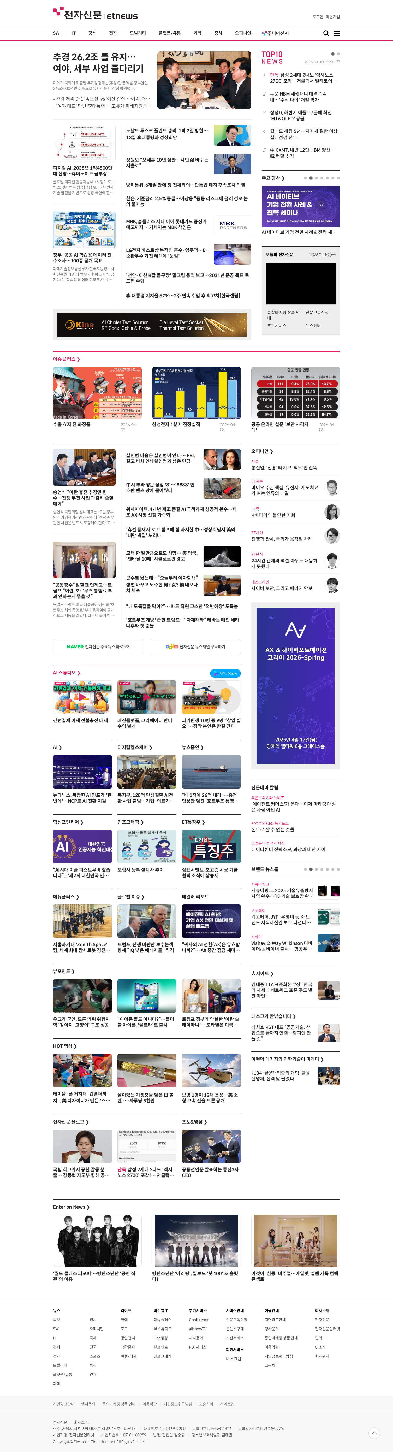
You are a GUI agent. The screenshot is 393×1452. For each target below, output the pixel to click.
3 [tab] (316, 178)
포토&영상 (194, 1122)
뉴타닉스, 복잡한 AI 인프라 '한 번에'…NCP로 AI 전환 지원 (82, 798)
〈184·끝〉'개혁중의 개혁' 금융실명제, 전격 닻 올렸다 (280, 1076)
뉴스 (56, 1310)
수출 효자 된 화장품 (72, 424)
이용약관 (272, 1347)
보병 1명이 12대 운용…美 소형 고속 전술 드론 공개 (210, 1098)
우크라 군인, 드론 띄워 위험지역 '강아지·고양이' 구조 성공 (81, 1022)
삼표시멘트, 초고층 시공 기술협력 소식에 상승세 (210, 873)
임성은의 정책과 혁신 (268, 843)
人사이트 (262, 974)
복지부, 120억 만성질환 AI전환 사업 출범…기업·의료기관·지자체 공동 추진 (145, 801)
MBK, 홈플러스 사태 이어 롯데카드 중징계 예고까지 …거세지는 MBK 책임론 (166, 224)
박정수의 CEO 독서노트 (270, 823)
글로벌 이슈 (131, 897)
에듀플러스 (66, 897)
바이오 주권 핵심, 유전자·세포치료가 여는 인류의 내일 (284, 490)
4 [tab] (321, 178)
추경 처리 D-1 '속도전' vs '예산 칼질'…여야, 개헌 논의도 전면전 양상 (122, 99)
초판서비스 (276, 325)
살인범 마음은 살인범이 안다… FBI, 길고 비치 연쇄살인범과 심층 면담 (160, 458)
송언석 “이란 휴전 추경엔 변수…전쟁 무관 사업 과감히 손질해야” (83, 498)
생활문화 (128, 1347)
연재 (93, 1374)
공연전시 (128, 1338)
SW (56, 33)
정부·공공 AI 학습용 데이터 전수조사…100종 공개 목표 (82, 258)
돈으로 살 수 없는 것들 (272, 830)
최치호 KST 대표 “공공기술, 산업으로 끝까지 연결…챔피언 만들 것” (281, 1033)
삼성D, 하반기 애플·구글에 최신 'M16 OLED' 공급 (301, 116)
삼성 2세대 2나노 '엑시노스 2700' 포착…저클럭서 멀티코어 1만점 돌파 (303, 78)
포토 (124, 1328)
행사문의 (272, 1328)
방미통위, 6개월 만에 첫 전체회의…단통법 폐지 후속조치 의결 (185, 185)
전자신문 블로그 (71, 1122)
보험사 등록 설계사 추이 (140, 870)
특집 (93, 1365)
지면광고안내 (275, 1319)
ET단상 (257, 554)
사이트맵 (227, 1404)
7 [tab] (338, 178)
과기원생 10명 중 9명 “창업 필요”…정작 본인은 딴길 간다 (211, 723)
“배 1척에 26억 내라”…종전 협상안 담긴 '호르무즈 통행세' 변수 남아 (211, 801)
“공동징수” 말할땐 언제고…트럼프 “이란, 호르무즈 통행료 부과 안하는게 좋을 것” (82, 590)
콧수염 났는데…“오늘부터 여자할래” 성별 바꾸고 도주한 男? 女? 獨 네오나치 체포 (162, 584)
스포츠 (95, 1356)
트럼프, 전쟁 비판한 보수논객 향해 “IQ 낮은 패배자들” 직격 (145, 947)
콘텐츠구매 (235, 1328)
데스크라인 (260, 582)
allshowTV (198, 1328)
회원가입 (333, 16)
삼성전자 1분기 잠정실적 (176, 424)
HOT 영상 (65, 1046)
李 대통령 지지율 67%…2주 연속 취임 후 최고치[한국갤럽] (183, 296)
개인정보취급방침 (279, 1356)
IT (74, 33)
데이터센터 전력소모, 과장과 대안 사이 (288, 850)
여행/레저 (128, 1356)
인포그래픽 (130, 822)
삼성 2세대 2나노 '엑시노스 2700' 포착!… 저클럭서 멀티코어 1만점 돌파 (145, 1175)
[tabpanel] (301, 116)
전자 (113, 33)
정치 (218, 33)
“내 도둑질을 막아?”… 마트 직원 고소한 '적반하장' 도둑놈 (182, 606)
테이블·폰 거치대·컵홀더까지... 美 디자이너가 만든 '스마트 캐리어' (81, 1100)
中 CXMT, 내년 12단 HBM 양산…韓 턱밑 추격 (302, 153)
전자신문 (322, 1319)
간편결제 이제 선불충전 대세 (80, 721)
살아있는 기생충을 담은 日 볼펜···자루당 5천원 (145, 1098)
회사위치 (322, 1356)
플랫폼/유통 (170, 33)
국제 (93, 1338)
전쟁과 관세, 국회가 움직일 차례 (282, 539)
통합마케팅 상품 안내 (281, 1338)
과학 (197, 33)
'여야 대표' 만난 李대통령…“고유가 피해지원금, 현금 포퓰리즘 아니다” (124, 106)
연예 (124, 1319)
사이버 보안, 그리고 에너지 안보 (282, 588)
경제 (92, 33)
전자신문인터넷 (327, 1328)
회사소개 (81, 1422)
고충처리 (272, 1365)
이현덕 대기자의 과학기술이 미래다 (287, 1059)
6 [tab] (332, 178)
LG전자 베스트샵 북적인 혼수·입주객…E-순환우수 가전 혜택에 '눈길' (166, 253)
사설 (254, 461)
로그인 (318, 16)
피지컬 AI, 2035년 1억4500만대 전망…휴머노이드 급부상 (82, 171)
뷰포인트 (64, 971)
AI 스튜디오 (67, 673)
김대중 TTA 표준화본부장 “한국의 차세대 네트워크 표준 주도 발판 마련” (282, 990)
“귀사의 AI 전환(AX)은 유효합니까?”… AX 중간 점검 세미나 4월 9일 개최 (211, 950)
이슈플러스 (162, 1319)
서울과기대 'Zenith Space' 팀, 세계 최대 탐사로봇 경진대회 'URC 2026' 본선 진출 (81, 950)
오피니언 (243, 33)
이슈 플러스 (66, 359)
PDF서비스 (197, 1347)
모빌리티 (138, 33)
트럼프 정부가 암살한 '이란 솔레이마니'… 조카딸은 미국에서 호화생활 (210, 1025)
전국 (93, 1347)
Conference (199, 1319)
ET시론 (257, 481)
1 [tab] (332, 53)
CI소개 (320, 1347)
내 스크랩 (233, 1358)
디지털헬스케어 (135, 747)
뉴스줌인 (193, 747)
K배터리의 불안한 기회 (273, 515)
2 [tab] (338, 53)
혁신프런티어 (68, 822)
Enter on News (71, 1207)
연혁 (318, 1338)
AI (57, 747)
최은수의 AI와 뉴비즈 (267, 797)
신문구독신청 (317, 312)
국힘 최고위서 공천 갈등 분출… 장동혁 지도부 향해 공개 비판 (81, 1175)
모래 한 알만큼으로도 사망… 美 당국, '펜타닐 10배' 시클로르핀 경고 (161, 556)
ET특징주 (193, 822)
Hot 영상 (161, 1338)
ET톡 (255, 509)
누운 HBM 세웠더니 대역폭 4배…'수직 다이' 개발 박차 (298, 97)
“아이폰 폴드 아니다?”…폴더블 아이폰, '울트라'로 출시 (145, 1022)
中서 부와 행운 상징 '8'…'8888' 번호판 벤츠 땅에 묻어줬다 (160, 487)
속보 (56, 1319)
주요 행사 (273, 178)
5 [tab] (327, 178)
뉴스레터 (313, 325)
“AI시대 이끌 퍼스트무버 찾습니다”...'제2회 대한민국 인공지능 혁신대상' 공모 (81, 875)
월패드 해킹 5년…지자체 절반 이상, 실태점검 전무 (304, 134)
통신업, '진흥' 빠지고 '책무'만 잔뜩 (284, 468)
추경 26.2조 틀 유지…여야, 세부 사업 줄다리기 (98, 63)
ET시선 (257, 532)
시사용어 (196, 1338)
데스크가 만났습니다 (273, 1016)
